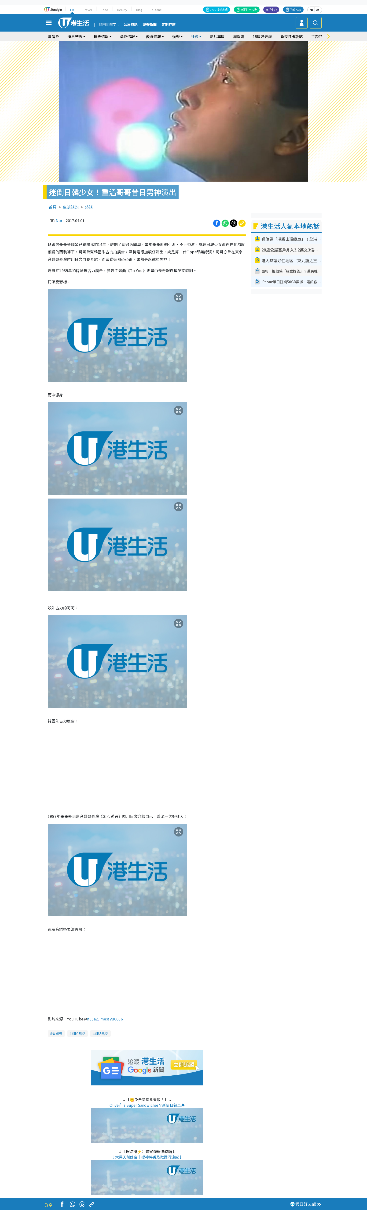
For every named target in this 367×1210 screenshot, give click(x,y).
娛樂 (176, 36)
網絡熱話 (101, 1033)
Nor (59, 220)
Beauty (122, 9)
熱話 (89, 207)
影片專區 (217, 36)
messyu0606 (111, 1019)
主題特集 (318, 36)
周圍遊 (238, 36)
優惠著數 (74, 36)
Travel (87, 9)
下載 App (295, 9)
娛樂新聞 (150, 25)
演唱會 (53, 36)
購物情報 (127, 36)
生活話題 (71, 207)
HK (72, 9)
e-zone (157, 9)
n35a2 (92, 1019)
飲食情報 (153, 36)
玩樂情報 (101, 36)
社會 (194, 36)
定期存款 (168, 25)
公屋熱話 (131, 25)
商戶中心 (271, 9)
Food (104, 9)
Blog (139, 9)
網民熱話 (78, 1033)
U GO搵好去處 (219, 9)
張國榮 (57, 1033)
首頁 (53, 207)
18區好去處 (262, 36)
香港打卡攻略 (291, 36)
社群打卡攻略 (248, 9)
